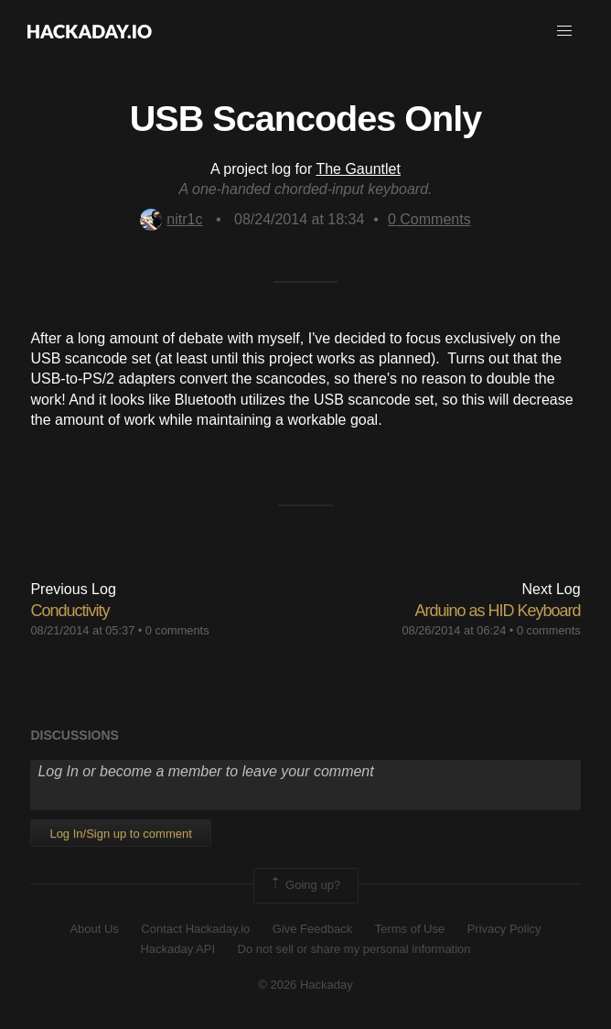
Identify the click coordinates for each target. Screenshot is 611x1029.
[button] (564, 31)
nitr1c (171, 219)
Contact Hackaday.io (195, 929)
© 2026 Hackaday (305, 984)
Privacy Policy (504, 929)
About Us (94, 929)
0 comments (177, 630)
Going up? (304, 885)
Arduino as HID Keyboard (497, 610)
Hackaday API (177, 949)
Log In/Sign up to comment (120, 833)
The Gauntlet (358, 169)
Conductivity (69, 610)
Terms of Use (410, 929)
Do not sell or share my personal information (354, 949)
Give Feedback (312, 929)
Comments (429, 219)
